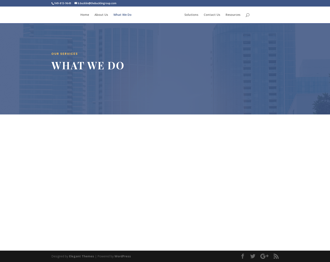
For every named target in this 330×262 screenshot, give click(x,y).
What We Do (122, 15)
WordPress (122, 256)
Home (84, 15)
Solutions (191, 15)
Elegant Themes (81, 256)
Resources (233, 15)
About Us (101, 15)
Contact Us (212, 15)
